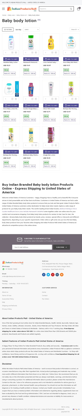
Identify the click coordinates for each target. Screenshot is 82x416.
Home (4, 15)
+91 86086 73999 (9, 269)
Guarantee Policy (8, 299)
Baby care (11, 15)
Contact (44, 295)
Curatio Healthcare (8, 211)
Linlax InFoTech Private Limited (51, 409)
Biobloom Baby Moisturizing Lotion (34, 155)
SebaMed (40, 211)
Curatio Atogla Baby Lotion (32, 109)
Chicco (74, 209)
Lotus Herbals (24, 211)
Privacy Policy (7, 309)
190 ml (66, 116)
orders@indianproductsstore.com (13, 276)
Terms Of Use (6, 295)
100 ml (6, 70)
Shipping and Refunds (9, 305)
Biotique (69, 209)
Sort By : (19, 29)
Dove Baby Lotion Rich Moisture (13, 109)
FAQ (3, 302)
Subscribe (60, 247)
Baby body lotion (34, 15)
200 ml (26, 70)
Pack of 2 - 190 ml (69, 120)
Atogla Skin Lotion (49, 155)
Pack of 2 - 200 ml (29, 73)
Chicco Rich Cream (49, 109)
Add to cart (12, 59)
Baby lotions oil (22, 15)
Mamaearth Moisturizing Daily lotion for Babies (38, 62)
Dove (17, 211)
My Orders (45, 299)
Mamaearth (33, 211)
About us (5, 292)
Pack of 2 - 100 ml (9, 73)
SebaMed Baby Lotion (10, 62)
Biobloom (63, 209)
